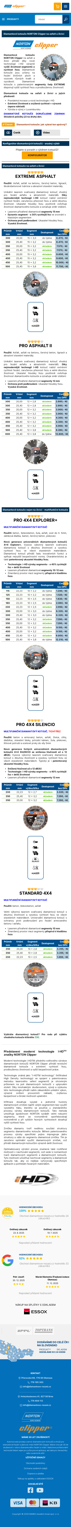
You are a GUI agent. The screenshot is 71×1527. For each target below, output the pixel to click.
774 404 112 (35, 1401)
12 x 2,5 (32, 607)
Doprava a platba (35, 1473)
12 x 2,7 (32, 792)
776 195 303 (35, 1382)
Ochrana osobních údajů (35, 1468)
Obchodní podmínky (35, 1463)
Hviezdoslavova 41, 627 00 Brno (35, 1396)
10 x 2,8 (32, 948)
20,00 (19, 238)
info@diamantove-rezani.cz (35, 1386)
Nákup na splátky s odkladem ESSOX (35, 1478)
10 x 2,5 (32, 598)
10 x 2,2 (32, 590)
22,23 (19, 590)
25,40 (19, 242)
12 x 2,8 (31, 401)
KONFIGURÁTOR (37, 155)
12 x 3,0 (32, 611)
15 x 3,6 (31, 266)
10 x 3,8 (32, 639)
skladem (47, 246)
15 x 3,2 (31, 242)
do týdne (47, 238)
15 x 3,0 (31, 238)
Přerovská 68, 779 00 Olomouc (35, 1378)
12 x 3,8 (31, 430)
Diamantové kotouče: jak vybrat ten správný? (42, 124)
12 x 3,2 (31, 409)
